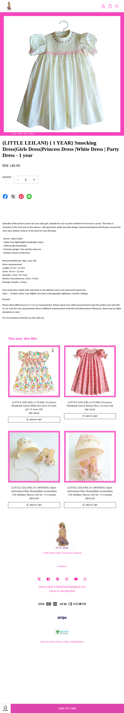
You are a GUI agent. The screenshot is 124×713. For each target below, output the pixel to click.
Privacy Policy (63, 642)
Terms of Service (47, 642)
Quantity (6, 176)
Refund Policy (77, 642)
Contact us (62, 566)
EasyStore (77, 553)
